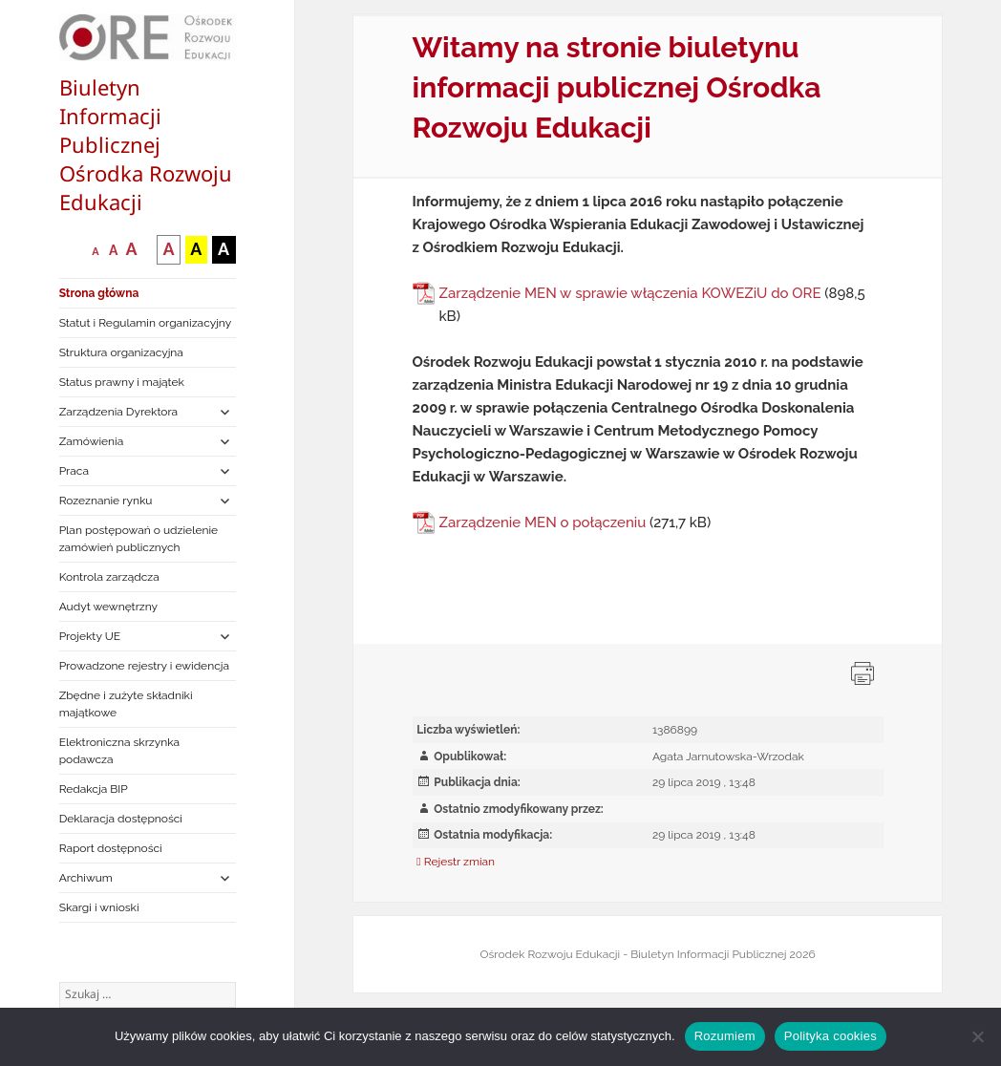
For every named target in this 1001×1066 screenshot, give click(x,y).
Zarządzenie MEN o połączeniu (543, 522)
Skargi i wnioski (99, 907)
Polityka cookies (830, 1036)
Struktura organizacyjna (121, 352)
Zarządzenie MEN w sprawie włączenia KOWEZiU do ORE (630, 293)
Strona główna (99, 293)
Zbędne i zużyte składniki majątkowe (126, 704)
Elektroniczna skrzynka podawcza (120, 751)
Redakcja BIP (93, 789)
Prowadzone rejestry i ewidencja (144, 665)
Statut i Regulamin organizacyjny (145, 323)
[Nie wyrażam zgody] (977, 1036)
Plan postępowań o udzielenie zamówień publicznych (138, 538)
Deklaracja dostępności (120, 818)
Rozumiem (725, 1036)
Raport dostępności (110, 848)
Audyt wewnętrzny (108, 606)
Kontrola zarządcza (109, 577)
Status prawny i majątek (121, 382)
